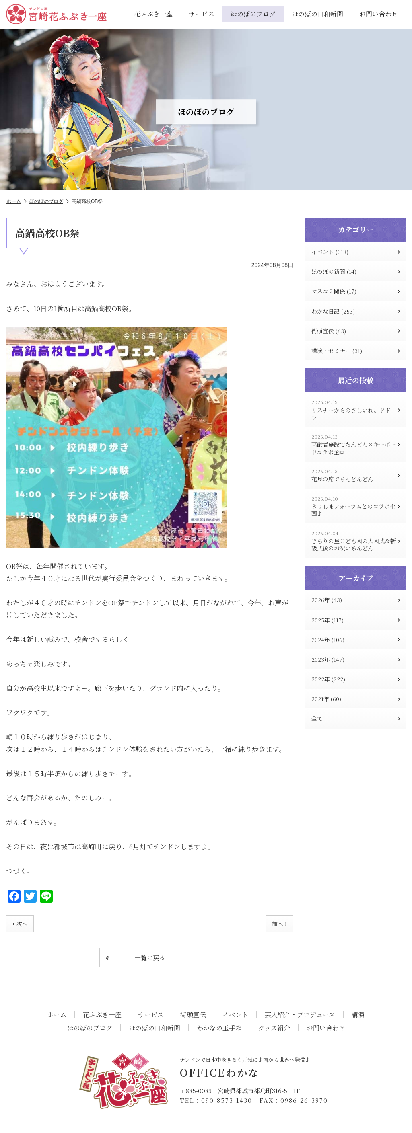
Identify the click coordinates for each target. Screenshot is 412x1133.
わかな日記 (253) (355, 311)
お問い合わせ (378, 13)
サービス (201, 13)
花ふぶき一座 (153, 13)
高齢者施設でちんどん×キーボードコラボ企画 (355, 444)
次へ (19, 924)
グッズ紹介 (274, 1028)
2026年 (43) (355, 600)
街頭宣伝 (193, 1014)
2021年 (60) (355, 699)
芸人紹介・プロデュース (300, 1014)
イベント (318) (355, 252)
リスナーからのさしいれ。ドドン (355, 409)
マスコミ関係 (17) (355, 291)
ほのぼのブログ (253, 13)
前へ (279, 924)
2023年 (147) (355, 659)
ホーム (16, 201)
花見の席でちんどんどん (355, 475)
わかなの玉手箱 (219, 1028)
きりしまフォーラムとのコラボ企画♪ (355, 506)
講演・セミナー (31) (355, 351)
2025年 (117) (355, 620)
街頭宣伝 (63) (355, 331)
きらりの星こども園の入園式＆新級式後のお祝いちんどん (355, 541)
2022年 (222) (355, 679)
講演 (358, 1014)
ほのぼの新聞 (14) (355, 271)
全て (355, 718)
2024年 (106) (355, 640)
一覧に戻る (135, 957)
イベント (235, 1014)
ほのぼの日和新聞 (317, 13)
